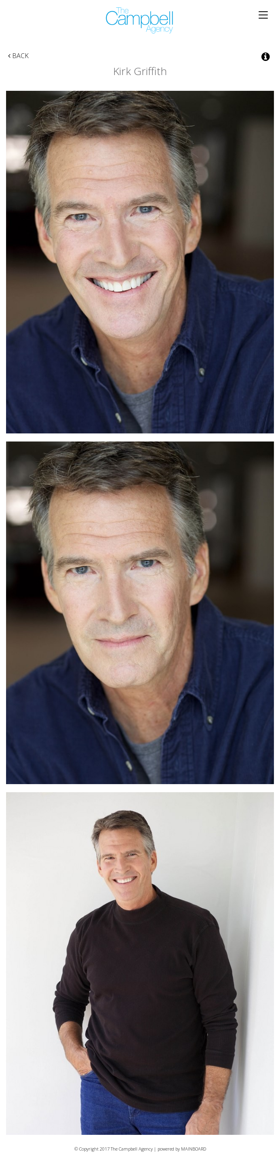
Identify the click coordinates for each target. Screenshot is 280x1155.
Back (18, 55)
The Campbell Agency (140, 20)
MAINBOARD (193, 1149)
